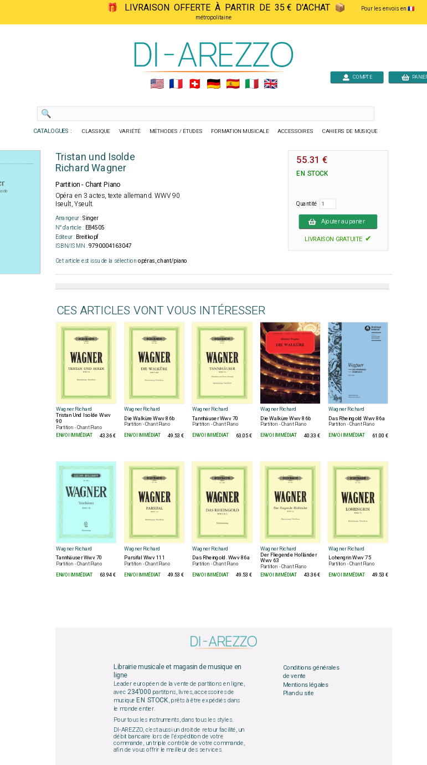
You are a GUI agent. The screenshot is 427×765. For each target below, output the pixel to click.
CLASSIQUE (95, 131)
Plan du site (297, 693)
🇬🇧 (270, 84)
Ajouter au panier (338, 221)
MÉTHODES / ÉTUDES (175, 131)
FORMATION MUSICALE (240, 131)
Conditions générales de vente (310, 672)
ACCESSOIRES (295, 131)
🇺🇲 (156, 84)
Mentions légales (305, 684)
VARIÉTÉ (129, 131)
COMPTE (357, 76)
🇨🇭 (195, 84)
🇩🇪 (213, 84)
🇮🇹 (251, 84)
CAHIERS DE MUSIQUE (349, 131)
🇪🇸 (232, 84)
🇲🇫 (176, 84)
